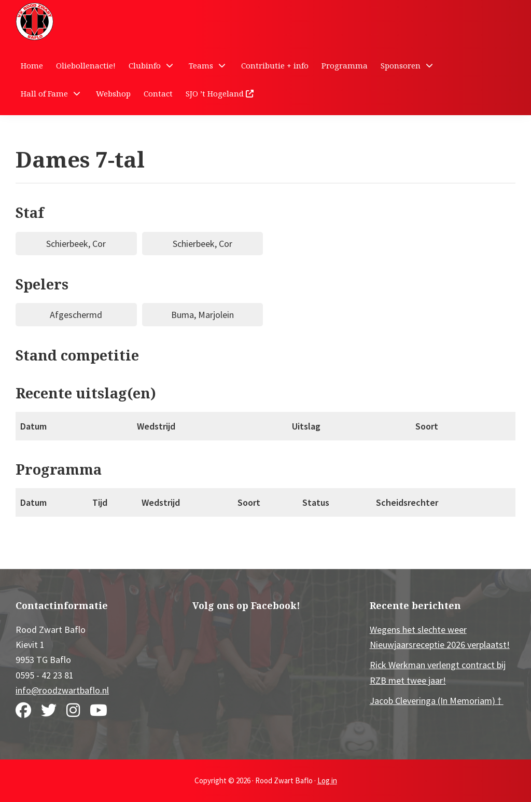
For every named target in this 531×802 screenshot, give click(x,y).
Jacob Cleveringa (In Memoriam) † (437, 701)
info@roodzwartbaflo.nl (62, 690)
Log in (327, 780)
